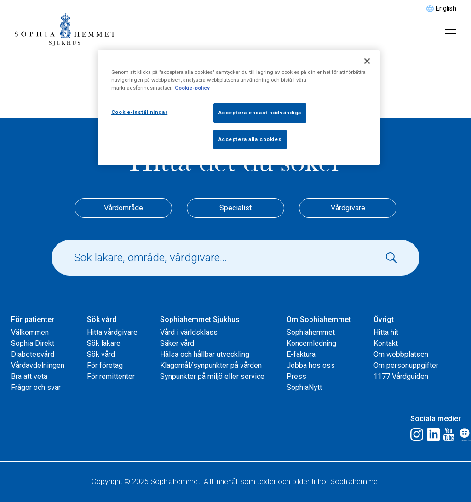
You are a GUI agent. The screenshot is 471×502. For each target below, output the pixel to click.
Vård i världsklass (189, 332)
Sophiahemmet (311, 332)
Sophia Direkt (32, 343)
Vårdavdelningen (37, 365)
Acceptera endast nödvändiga (259, 112)
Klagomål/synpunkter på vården (211, 365)
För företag (105, 365)
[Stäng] (367, 61)
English (446, 8)
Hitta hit (385, 332)
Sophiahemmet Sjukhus (200, 319)
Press (296, 376)
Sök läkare (104, 343)
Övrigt (383, 319)
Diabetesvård (32, 354)
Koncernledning (311, 343)
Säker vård (177, 343)
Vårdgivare (348, 207)
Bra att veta (29, 376)
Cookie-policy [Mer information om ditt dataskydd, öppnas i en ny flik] (192, 88)
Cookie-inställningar (139, 112)
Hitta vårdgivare (112, 332)
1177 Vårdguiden (400, 376)
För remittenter (111, 376)
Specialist (235, 207)
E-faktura (301, 354)
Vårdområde (123, 207)
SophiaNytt (304, 387)
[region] (239, 107)
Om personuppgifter (405, 365)
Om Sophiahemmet (319, 319)
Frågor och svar (36, 387)
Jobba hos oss (311, 365)
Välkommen (30, 332)
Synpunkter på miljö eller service (212, 376)
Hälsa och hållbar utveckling (204, 354)
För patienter (32, 319)
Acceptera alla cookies (250, 139)
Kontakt (385, 343)
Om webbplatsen (400, 354)
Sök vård (101, 319)
